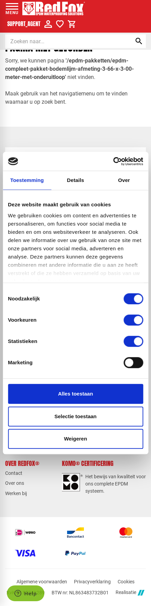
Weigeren (75, 439)
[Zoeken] (62, 41)
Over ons (14, 483)
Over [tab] (124, 180)
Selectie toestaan (75, 416)
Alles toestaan (75, 394)
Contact (13, 473)
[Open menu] (12, 8)
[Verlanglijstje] (60, 24)
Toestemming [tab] (27, 180)
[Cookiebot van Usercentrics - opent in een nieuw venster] (113, 161)
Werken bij (16, 493)
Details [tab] (75, 180)
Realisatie (130, 593)
